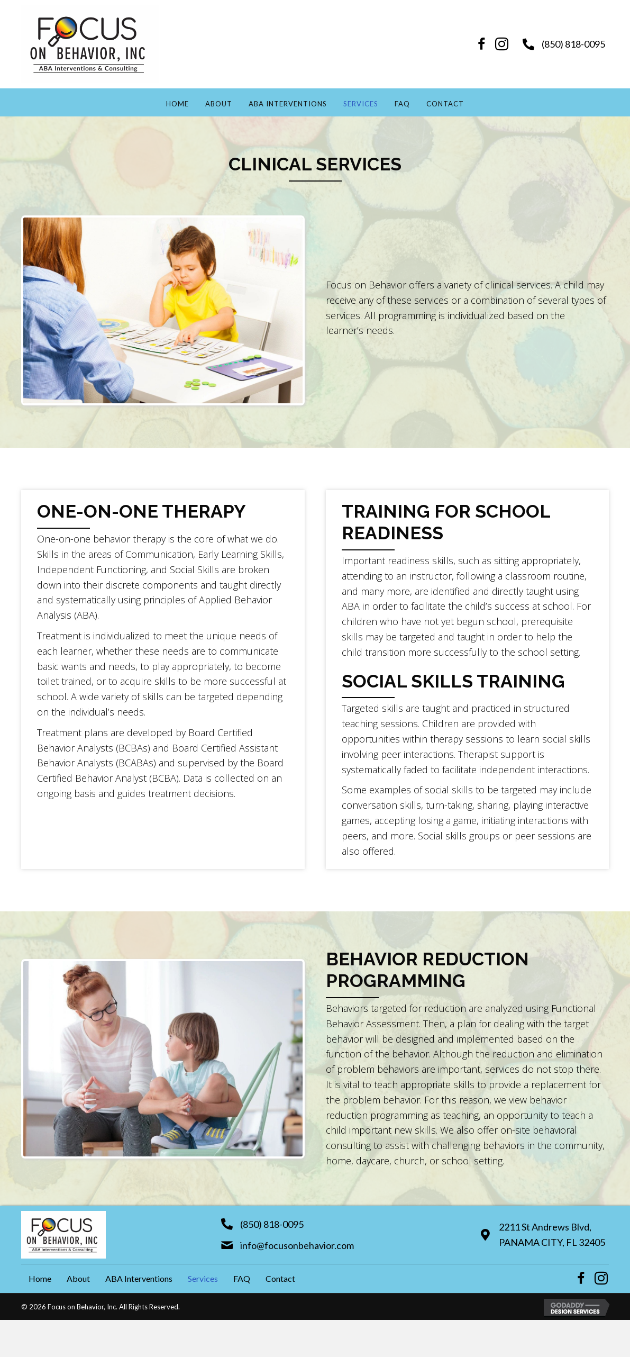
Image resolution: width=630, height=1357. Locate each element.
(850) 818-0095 (573, 44)
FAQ (402, 103)
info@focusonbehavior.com (297, 1245)
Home (177, 103)
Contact (445, 103)
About (218, 103)
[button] (482, 44)
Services (360, 103)
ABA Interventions (288, 103)
